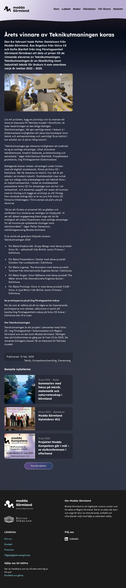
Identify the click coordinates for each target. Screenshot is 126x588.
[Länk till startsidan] (17, 9)
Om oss (8, 539)
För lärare (104, 8)
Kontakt (8, 544)
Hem (56, 8)
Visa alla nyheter (38, 466)
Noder (77, 8)
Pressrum (9, 549)
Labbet (66, 8)
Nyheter (118, 8)
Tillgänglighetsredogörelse (17, 555)
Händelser (89, 8)
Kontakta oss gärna (13, 575)
